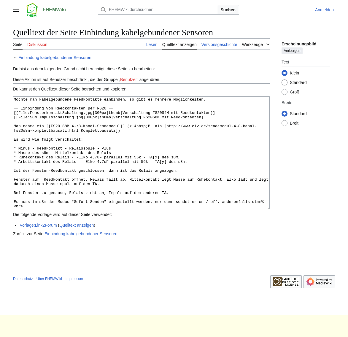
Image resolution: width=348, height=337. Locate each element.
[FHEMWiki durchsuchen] (157, 10)
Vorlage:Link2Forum (38, 247)
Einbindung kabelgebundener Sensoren (54, 57)
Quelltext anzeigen (76, 247)
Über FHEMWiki (49, 301)
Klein (294, 73)
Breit (294, 123)
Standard (298, 82)
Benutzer (128, 79)
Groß (294, 92)
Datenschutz (23, 301)
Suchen (228, 9)
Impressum (74, 301)
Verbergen (292, 51)
